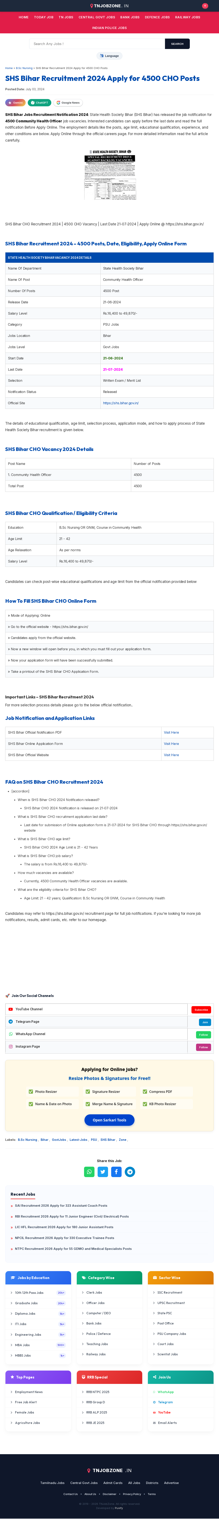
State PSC (162, 1314)
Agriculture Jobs (25, 1423)
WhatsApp (163, 1392)
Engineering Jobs (38, 1335)
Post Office (163, 1324)
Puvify (119, 1508)
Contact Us (70, 1494)
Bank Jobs (91, 1324)
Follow (203, 1035)
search (177, 43)
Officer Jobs (93, 1303)
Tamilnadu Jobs (52, 1483)
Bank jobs (130, 17)
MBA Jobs (38, 1345)
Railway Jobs (187, 17)
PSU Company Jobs (169, 1334)
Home (24, 17)
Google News (68, 103)
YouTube (162, 1413)
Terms (152, 1494)
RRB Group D (93, 1403)
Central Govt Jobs (84, 1483)
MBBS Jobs (38, 1356)
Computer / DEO (96, 1314)
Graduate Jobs (38, 1303)
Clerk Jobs (92, 1293)
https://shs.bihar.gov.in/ (121, 403)
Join (205, 1022)
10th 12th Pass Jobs (38, 1293)
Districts (152, 1483)
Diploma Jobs (38, 1314)
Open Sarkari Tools (109, 1120)
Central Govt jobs (97, 17)
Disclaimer (109, 1494)
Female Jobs (22, 1413)
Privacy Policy (132, 1494)
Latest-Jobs (79, 1140)
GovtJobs (59, 1140)
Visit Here (171, 732)
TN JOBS (66, 17)
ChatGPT (39, 103)
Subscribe (201, 1009)
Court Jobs (163, 1344)
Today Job (44, 17)
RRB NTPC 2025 (95, 1392)
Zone (123, 1140)
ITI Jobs (38, 1324)
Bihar (45, 1140)
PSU (94, 1140)
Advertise (171, 1483)
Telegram (163, 1403)
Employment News (27, 1392)
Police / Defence (96, 1334)
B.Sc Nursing (28, 1140)
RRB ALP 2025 (94, 1413)
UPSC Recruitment (169, 1303)
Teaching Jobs (95, 1344)
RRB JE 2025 (93, 1423)
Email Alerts (165, 1423)
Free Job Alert (24, 1403)
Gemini (15, 103)
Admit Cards (112, 1483)
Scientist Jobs (165, 1355)
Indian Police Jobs (109, 28)
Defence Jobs (157, 17)
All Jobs (134, 1483)
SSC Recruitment (167, 1293)
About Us (90, 1494)
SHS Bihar (108, 1140)
